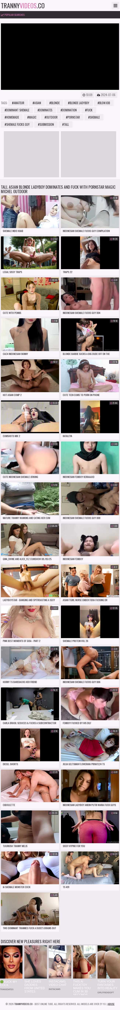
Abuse (111, 1004)
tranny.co (23, 5)
